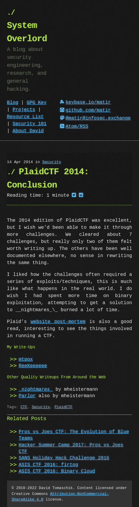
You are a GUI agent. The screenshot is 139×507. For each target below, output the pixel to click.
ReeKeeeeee (33, 366)
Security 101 (30, 124)
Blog (12, 103)
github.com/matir (85, 110)
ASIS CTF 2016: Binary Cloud (57, 471)
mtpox (26, 359)
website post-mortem (58, 322)
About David (28, 131)
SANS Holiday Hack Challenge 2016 (64, 458)
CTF (24, 407)
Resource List (25, 117)
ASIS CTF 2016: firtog (48, 465)
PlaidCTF (63, 407)
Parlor (27, 396)
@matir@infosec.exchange (95, 118)
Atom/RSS (74, 126)
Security (51, 162)
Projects (24, 110)
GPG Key (37, 103)
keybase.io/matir (85, 102)
